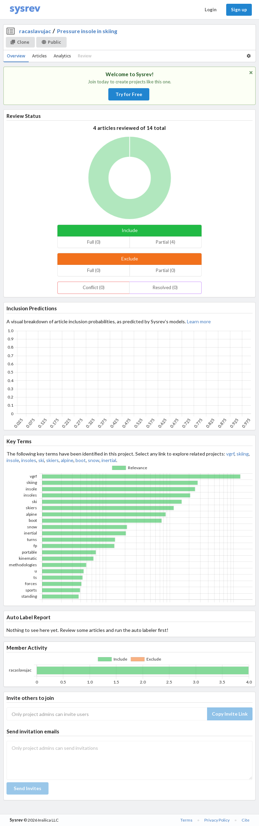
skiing (242, 454)
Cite (245, 820)
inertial (108, 460)
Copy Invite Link (230, 714)
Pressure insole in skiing (87, 31)
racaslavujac (35, 31)
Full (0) (93, 242)
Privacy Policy (217, 820)
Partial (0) (165, 270)
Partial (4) (165, 242)
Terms (186, 820)
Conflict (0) (94, 287)
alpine (67, 460)
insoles (28, 460)
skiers (52, 460)
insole (12, 460)
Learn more (199, 321)
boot (81, 460)
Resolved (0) (165, 287)
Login (211, 9)
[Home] (25, 10)
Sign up (239, 9)
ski (41, 460)
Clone (20, 42)
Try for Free (128, 94)
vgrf (230, 454)
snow (93, 460)
